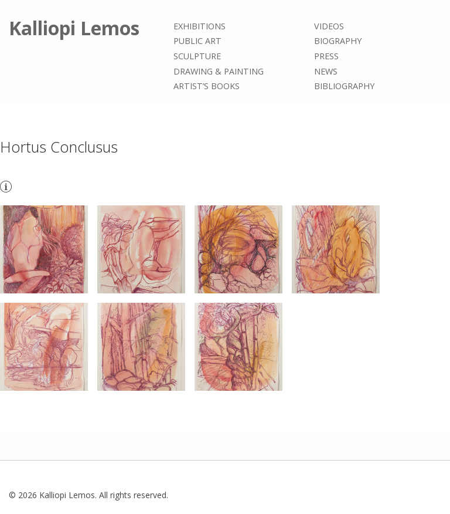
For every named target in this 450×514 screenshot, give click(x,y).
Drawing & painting (218, 71)
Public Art (197, 41)
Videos (329, 26)
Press (326, 56)
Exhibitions (199, 26)
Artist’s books (206, 86)
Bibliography (344, 86)
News (326, 71)
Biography (338, 41)
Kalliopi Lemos (74, 27)
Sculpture (197, 56)
